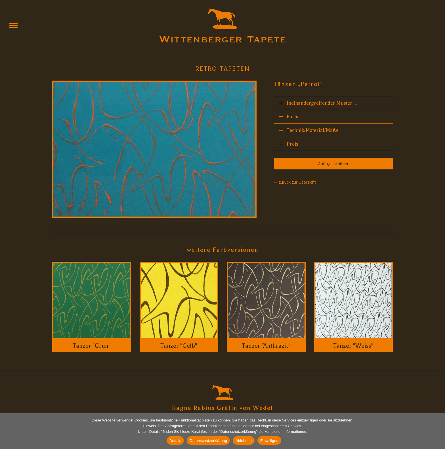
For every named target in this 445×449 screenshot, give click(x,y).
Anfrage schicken (333, 163)
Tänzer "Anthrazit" (266, 345)
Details (175, 440)
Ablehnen (244, 440)
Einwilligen (269, 440)
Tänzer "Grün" (92, 345)
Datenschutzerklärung (208, 440)
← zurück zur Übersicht (295, 182)
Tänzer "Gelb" (178, 345)
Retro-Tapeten (222, 68)
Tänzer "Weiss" (353, 345)
